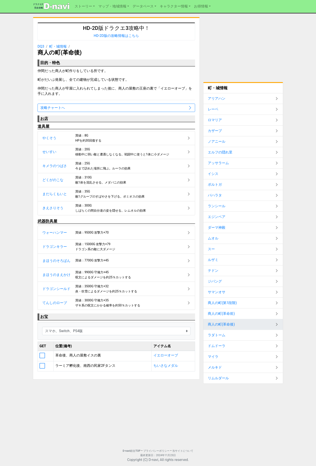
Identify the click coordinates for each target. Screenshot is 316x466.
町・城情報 (58, 46)
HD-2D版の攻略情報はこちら (116, 36)
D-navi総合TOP (131, 450)
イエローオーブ (165, 355)
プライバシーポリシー (156, 450)
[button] (85, 6)
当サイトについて (182, 450)
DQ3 (41, 46)
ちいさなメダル (165, 365)
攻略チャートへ (116, 108)
